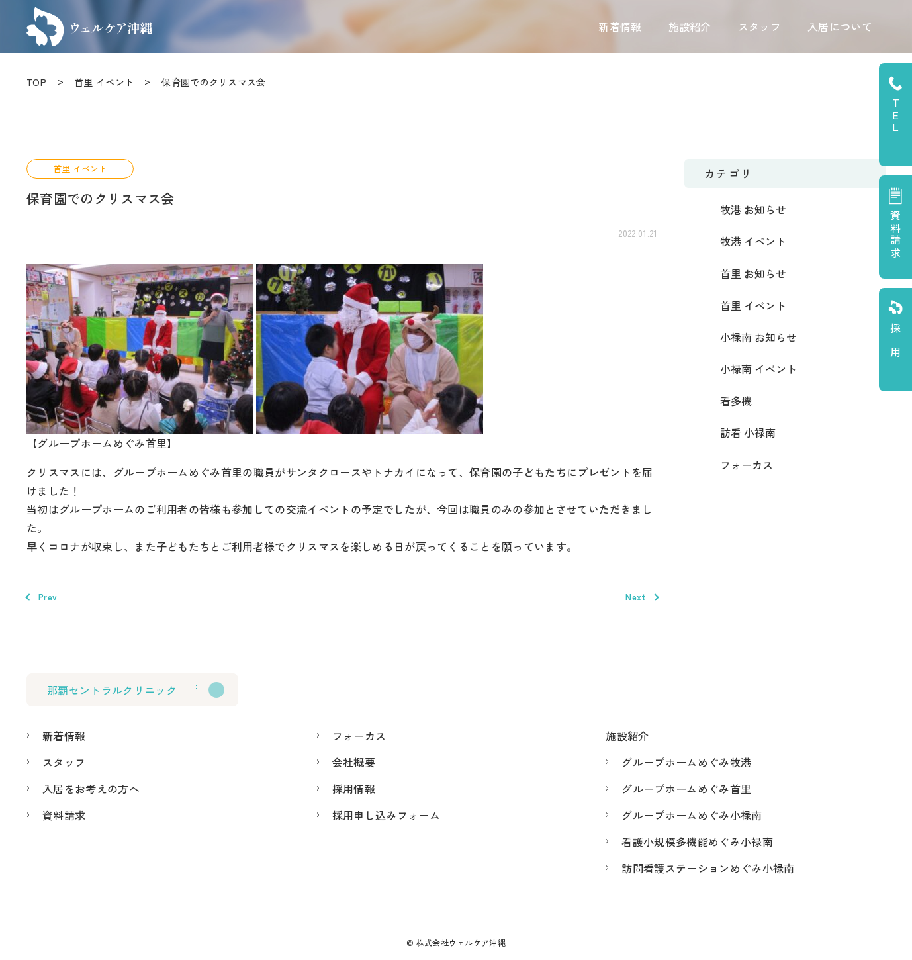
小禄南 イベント (758, 369)
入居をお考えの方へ (91, 788)
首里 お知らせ (753, 273)
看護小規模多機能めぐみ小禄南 (696, 841)
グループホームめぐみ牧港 (686, 762)
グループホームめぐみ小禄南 (691, 815)
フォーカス (746, 465)
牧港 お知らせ (753, 209)
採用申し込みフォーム (386, 815)
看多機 (736, 400)
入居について (839, 26)
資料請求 (63, 815)
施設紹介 (689, 26)
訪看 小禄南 (748, 432)
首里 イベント (104, 82)
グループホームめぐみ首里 (686, 788)
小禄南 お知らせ (758, 337)
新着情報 (619, 26)
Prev (47, 597)
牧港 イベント (753, 241)
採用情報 (353, 788)
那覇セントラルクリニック (112, 690)
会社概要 (353, 762)
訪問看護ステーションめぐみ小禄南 (707, 868)
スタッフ (759, 26)
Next (635, 597)
